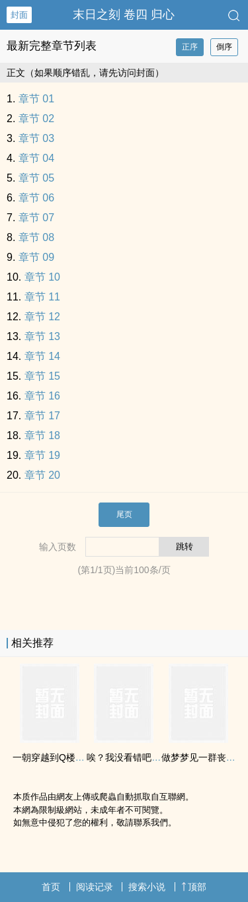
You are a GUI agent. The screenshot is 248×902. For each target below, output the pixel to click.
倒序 (224, 47)
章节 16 (42, 395)
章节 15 (42, 376)
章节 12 (42, 316)
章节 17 (42, 415)
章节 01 (36, 98)
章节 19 (42, 455)
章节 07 (36, 217)
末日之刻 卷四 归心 (124, 14)
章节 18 (42, 435)
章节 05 (36, 178)
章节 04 (36, 158)
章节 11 (42, 296)
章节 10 (42, 277)
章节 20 (42, 475)
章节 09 (36, 257)
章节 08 (36, 237)
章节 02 (36, 118)
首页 (51, 887)
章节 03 (36, 138)
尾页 (124, 514)
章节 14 (42, 356)
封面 (19, 15)
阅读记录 (94, 887)
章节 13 (42, 336)
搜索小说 (146, 887)
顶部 (193, 887)
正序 (190, 47)
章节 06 (36, 197)
